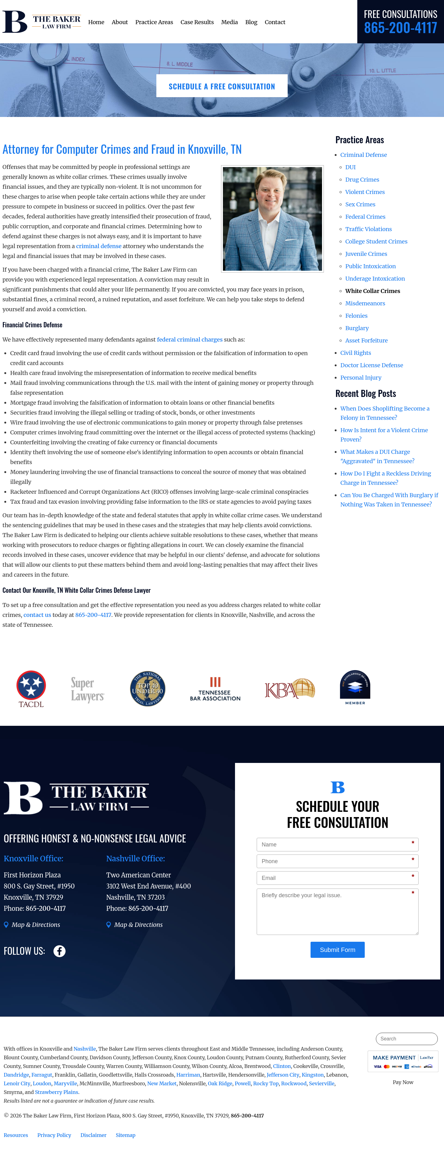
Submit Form (337, 949)
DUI (351, 167)
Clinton (282, 1066)
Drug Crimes (363, 179)
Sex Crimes (361, 204)
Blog (251, 22)
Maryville (65, 1083)
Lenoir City (17, 1083)
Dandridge (16, 1075)
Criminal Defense (364, 154)
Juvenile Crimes (366, 253)
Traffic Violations (369, 229)
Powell (243, 1083)
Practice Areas (154, 22)
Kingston (313, 1075)
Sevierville (321, 1083)
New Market (162, 1083)
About (120, 22)
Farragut (42, 1075)
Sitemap (125, 1135)
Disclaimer (94, 1135)
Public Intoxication (371, 266)
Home (96, 22)
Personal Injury (361, 377)
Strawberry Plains (56, 1092)
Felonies (357, 315)
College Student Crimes (377, 241)
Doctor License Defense (372, 365)
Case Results (197, 22)
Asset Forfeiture (367, 340)
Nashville (85, 1049)
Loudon (42, 1083)
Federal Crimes (366, 216)
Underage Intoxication (375, 278)
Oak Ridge (220, 1083)
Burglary (357, 328)
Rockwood (294, 1083)
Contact (275, 22)
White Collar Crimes (373, 291)
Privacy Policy (54, 1135)
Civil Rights (356, 352)
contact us (37, 614)
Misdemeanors (365, 303)
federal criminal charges (190, 339)
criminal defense (99, 246)
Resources (16, 1135)
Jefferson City (283, 1075)
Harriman (188, 1075)
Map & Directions (36, 924)
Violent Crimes (365, 192)
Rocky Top (266, 1083)
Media (229, 22)
